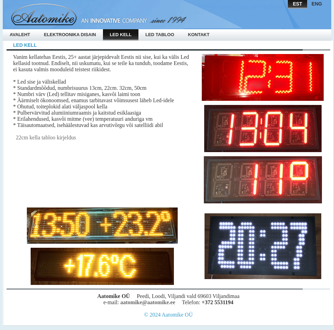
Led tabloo (159, 34)
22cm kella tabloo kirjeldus (44, 137)
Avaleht (20, 34)
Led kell (121, 34)
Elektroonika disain (70, 34)
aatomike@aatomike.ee (147, 302)
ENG (317, 4)
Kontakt (199, 34)
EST (297, 4)
